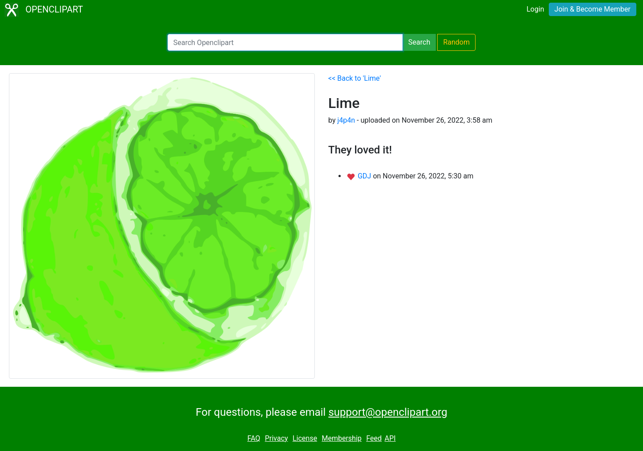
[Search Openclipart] (285, 42)
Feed (374, 438)
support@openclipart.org (387, 412)
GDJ (365, 176)
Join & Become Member (592, 9)
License (304, 438)
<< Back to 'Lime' (354, 78)
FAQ (253, 438)
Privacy (276, 438)
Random (456, 42)
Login (535, 9)
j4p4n (346, 120)
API (390, 438)
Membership (341, 438)
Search (419, 42)
